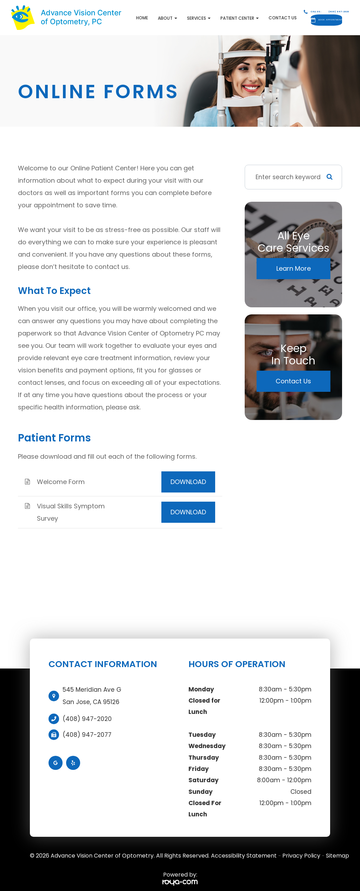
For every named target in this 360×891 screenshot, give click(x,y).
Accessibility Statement (244, 850)
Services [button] (165, 15)
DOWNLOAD (188, 475)
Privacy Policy (301, 850)
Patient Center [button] (206, 15)
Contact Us (249, 15)
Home (108, 15)
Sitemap (337, 850)
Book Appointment (320, 17)
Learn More (293, 262)
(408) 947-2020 (87, 712)
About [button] (133, 15)
